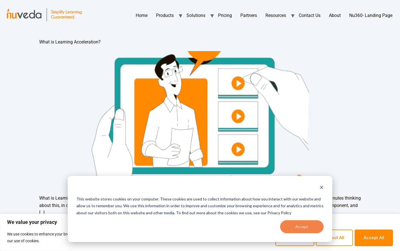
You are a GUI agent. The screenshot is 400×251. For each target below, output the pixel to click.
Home (142, 15)
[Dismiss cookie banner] (322, 188)
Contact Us (309, 15)
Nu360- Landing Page (370, 15)
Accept (301, 226)
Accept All (372, 237)
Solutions (195, 15)
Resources (275, 15)
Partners (248, 15)
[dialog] (200, 209)
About (335, 15)
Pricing (225, 15)
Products (165, 15)
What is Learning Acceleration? (70, 42)
